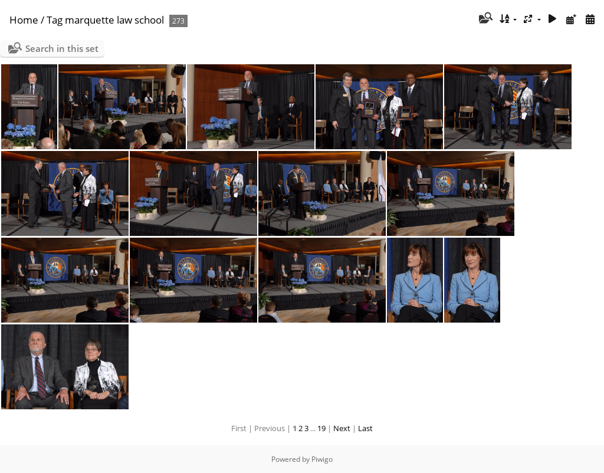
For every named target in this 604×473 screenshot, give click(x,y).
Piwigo (322, 459)
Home (23, 20)
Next (341, 428)
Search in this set (62, 48)
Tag (55, 20)
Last (365, 428)
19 (321, 428)
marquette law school (114, 20)
